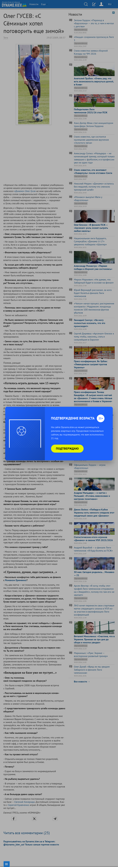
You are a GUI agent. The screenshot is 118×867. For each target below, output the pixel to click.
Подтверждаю (67, 448)
